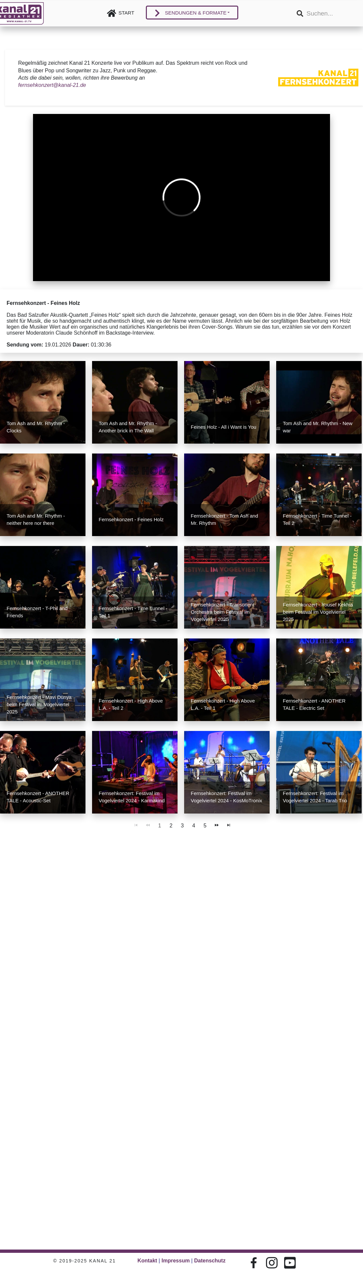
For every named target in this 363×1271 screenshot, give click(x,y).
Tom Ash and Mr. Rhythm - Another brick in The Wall (128, 426)
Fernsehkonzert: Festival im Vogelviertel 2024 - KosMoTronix (226, 796)
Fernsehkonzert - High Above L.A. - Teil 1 (223, 704)
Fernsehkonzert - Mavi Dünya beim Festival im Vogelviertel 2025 (39, 704)
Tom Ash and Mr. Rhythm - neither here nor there (36, 519)
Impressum (176, 1260)
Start (126, 13)
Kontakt (147, 1260)
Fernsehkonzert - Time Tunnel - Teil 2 (317, 519)
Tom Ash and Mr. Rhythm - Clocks (36, 426)
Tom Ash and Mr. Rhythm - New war (317, 426)
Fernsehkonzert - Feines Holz (131, 519)
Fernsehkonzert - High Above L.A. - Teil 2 (131, 704)
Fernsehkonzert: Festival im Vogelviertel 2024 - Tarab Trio (315, 796)
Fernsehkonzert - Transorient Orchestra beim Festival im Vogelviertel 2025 (222, 612)
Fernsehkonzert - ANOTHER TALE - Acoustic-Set (38, 796)
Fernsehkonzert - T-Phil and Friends (37, 611)
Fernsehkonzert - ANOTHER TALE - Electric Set (314, 704)
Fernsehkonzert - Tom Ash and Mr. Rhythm (224, 519)
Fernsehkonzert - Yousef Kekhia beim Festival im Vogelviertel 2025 (318, 612)
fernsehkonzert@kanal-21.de (52, 85)
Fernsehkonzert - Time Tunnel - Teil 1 (133, 611)
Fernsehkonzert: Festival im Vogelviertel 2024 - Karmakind (132, 796)
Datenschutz (209, 1260)
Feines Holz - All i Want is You (223, 427)
